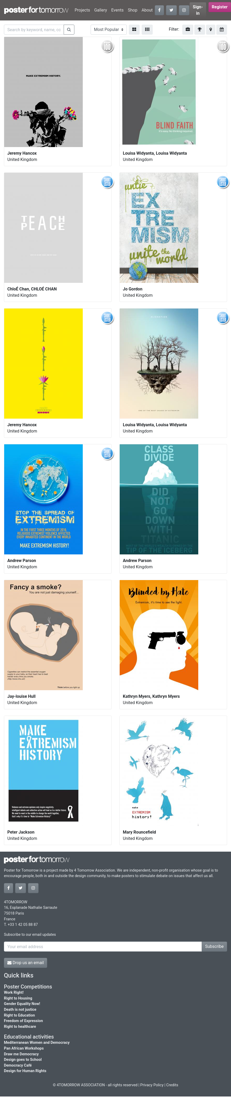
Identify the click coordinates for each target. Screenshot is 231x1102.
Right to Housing (18, 998)
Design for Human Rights (25, 1071)
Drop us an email (25, 962)
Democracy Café (18, 1065)
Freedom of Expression (23, 1021)
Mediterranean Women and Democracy (37, 1042)
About (147, 10)
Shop (132, 10)
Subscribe (214, 946)
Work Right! (14, 992)
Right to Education (19, 1015)
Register (220, 6)
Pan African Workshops (24, 1048)
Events (117, 10)
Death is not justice (20, 1009)
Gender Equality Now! (22, 1004)
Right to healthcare (20, 1026)
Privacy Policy (152, 1085)
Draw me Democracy (21, 1054)
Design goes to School (23, 1059)
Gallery (100, 10)
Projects (82, 10)
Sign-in (198, 10)
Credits (172, 1085)
